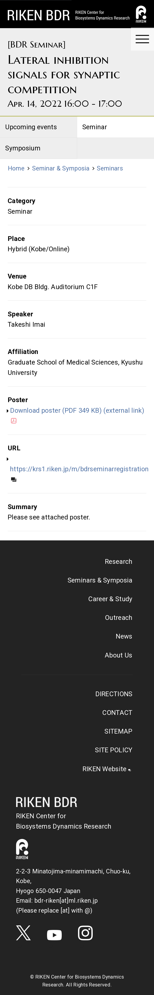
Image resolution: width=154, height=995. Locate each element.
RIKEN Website (105, 769)
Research (119, 561)
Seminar (94, 127)
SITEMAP (118, 731)
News (124, 636)
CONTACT (117, 712)
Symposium (22, 148)
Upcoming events (31, 127)
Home (16, 168)
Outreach (119, 617)
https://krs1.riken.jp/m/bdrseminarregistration (79, 473)
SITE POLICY (113, 750)
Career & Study (110, 599)
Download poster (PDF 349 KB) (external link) (77, 415)
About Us (119, 655)
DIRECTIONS (114, 694)
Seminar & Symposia (60, 168)
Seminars (110, 168)
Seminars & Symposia (100, 580)
